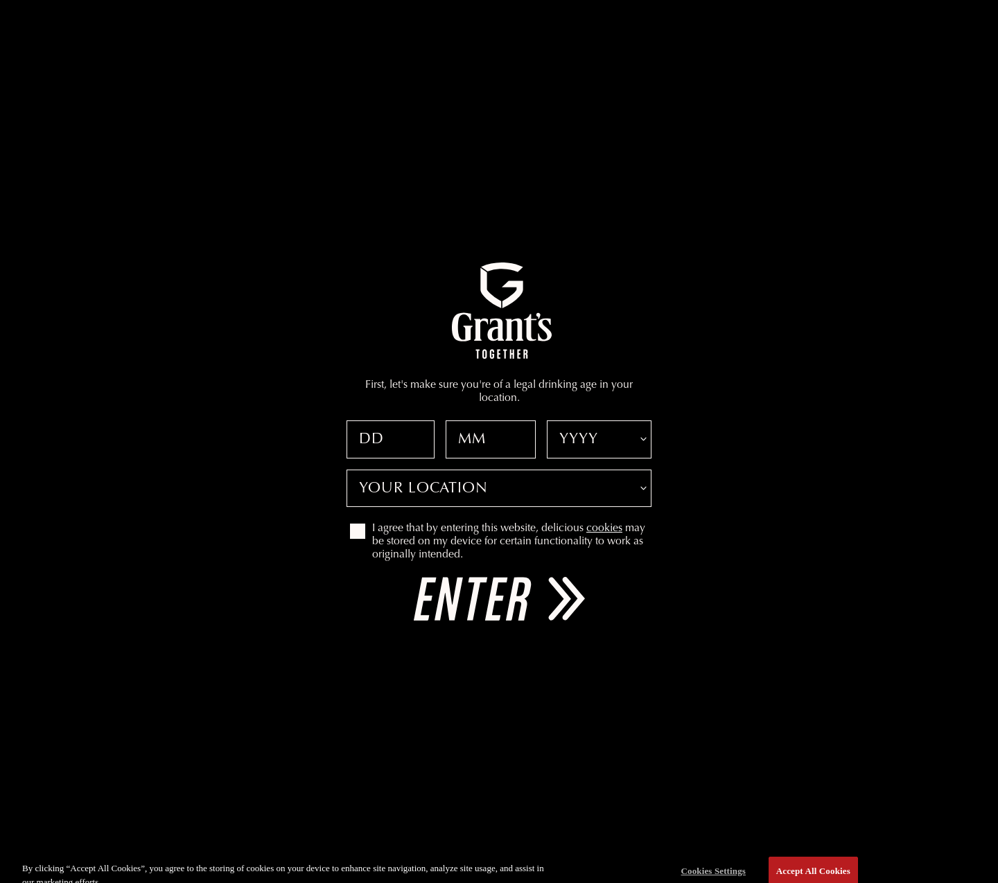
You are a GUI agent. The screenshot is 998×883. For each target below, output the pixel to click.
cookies (604, 528)
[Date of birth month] (491, 439)
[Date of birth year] (599, 439)
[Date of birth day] (391, 439)
